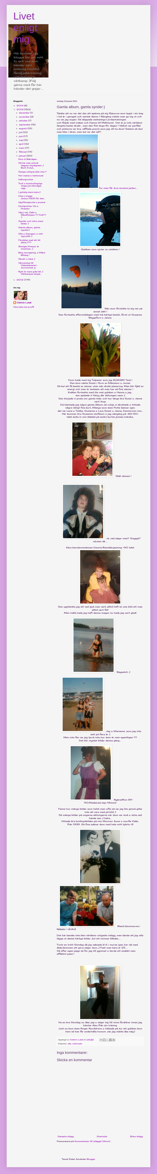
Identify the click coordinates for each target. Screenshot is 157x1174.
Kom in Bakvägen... (28, 159)
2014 (20, 105)
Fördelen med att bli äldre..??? (29, 241)
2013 (20, 109)
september (25, 124)
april (21, 144)
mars (22, 148)
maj (21, 140)
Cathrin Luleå (24, 302)
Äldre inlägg (136, 1136)
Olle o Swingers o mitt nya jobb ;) (30, 234)
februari (23, 151)
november (24, 117)
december (24, 113)
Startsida (102, 1136)
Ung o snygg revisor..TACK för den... (31, 197)
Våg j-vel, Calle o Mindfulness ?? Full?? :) (32, 214)
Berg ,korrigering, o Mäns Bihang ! (31, 253)
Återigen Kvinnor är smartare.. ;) (28, 247)
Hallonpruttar (25, 179)
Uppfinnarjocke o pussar (31, 202)
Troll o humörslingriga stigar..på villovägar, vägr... (30, 186)
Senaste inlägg (66, 1136)
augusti (23, 128)
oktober (23, 120)
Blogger (91, 1159)
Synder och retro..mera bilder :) (30, 222)
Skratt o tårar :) (26, 259)
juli (21, 132)
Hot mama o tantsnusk (30, 175)
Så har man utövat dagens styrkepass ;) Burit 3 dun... (31, 165)
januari (23, 155)
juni (21, 136)
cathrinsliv (77, 1043)
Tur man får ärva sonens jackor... (97, 161)
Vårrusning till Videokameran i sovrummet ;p (27, 265)
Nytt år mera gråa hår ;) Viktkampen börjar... (30, 272)
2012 (20, 279)
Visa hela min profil (23, 307)
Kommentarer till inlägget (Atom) (92, 1141)
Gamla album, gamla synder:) (29, 228)
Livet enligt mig (25, 27)
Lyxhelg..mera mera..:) (29, 192)
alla (69, 1043)
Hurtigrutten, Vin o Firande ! (28, 207)
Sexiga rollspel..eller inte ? (32, 171)
